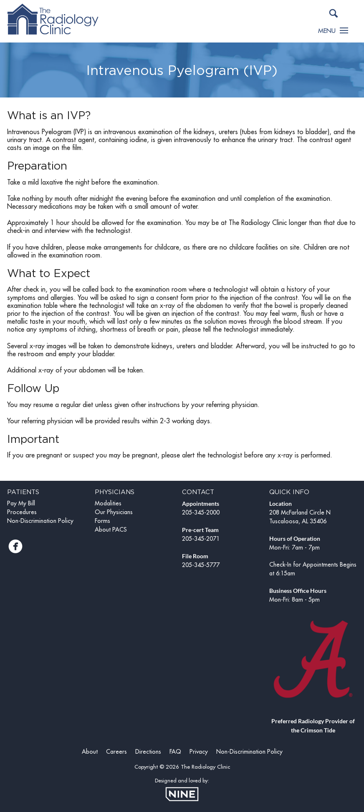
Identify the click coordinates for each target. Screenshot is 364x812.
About (90, 752)
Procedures (22, 512)
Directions (148, 752)
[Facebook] (15, 549)
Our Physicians (114, 512)
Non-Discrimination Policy (40, 521)
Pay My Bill (21, 503)
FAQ (175, 752)
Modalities (108, 503)
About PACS (111, 529)
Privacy (199, 752)
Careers (116, 752)
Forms (102, 521)
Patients (23, 491)
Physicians (114, 491)
